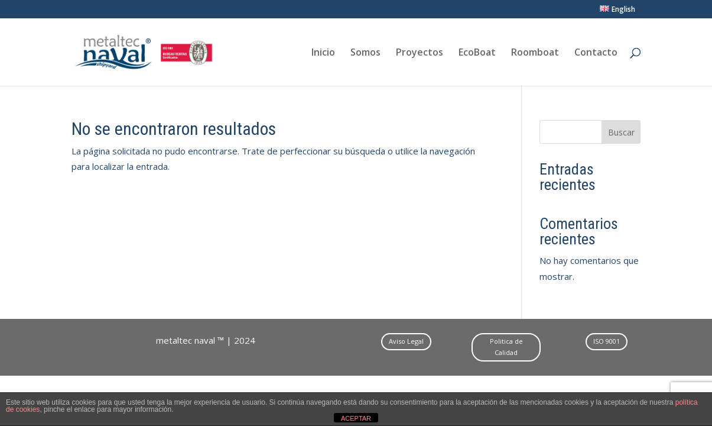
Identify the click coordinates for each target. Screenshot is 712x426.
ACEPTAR (356, 418)
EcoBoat (477, 53)
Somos (365, 53)
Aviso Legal (406, 341)
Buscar (621, 132)
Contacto (595, 53)
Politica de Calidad (506, 347)
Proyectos (419, 53)
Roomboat (535, 53)
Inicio (323, 53)
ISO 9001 (606, 341)
